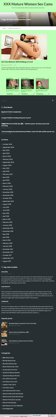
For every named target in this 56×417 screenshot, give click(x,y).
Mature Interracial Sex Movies (13, 394)
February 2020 (8, 186)
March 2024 (7, 156)
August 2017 (7, 261)
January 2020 (7, 189)
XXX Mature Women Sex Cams (28, 4)
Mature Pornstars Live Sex (11, 400)
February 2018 (7, 243)
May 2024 (6, 150)
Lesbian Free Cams (9, 385)
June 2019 (6, 210)
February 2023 (8, 174)
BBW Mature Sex (8, 358)
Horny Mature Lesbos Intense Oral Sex (21, 341)
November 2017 (8, 252)
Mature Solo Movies (9, 403)
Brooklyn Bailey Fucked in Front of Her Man (22, 323)
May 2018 (6, 234)
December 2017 (8, 249)
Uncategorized (8, 409)
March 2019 (6, 219)
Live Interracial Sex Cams (11, 391)
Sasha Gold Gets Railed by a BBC (19, 332)
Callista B (4, 301)
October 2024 (7, 144)
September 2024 (8, 147)
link (54, 389)
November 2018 (8, 231)
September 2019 (8, 201)
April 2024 (6, 153)
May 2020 (6, 177)
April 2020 (6, 180)
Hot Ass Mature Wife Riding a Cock (17, 62)
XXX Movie (7, 107)
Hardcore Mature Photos (11, 376)
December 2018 (8, 228)
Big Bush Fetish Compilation (11, 112)
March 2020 (7, 183)
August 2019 (7, 204)
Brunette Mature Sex (10, 364)
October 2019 (7, 198)
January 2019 (7, 225)
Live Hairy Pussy (8, 388)
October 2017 (7, 255)
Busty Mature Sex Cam (10, 367)
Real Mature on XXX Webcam (13, 406)
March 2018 (6, 240)
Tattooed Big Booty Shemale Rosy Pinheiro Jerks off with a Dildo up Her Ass (27, 132)
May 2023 (6, 168)
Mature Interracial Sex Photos (13, 397)
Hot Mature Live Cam (10, 382)
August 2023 (7, 165)
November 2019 (8, 195)
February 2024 (8, 159)
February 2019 (7, 222)
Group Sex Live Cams (10, 370)
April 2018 (6, 237)
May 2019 (6, 213)
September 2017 (8, 258)
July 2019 (6, 207)
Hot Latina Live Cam (10, 379)
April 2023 (6, 171)
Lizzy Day (4, 272)
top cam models (10, 267)
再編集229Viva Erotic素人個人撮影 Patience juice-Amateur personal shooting (25, 125)
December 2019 (8, 192)
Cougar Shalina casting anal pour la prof (16, 118)
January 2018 (7, 246)
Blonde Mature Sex (9, 361)
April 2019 (6, 216)
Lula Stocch (5, 287)
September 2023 (8, 162)
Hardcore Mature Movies (11, 373)
